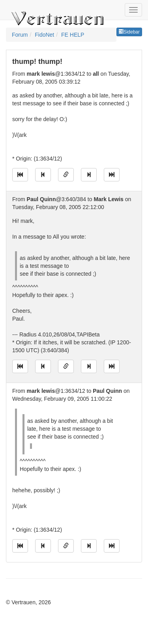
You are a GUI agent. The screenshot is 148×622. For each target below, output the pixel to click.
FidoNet (44, 35)
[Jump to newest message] (112, 174)
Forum (20, 35)
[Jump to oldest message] (20, 174)
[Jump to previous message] (43, 174)
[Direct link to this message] (66, 174)
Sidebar (129, 32)
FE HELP (72, 35)
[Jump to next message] (89, 174)
